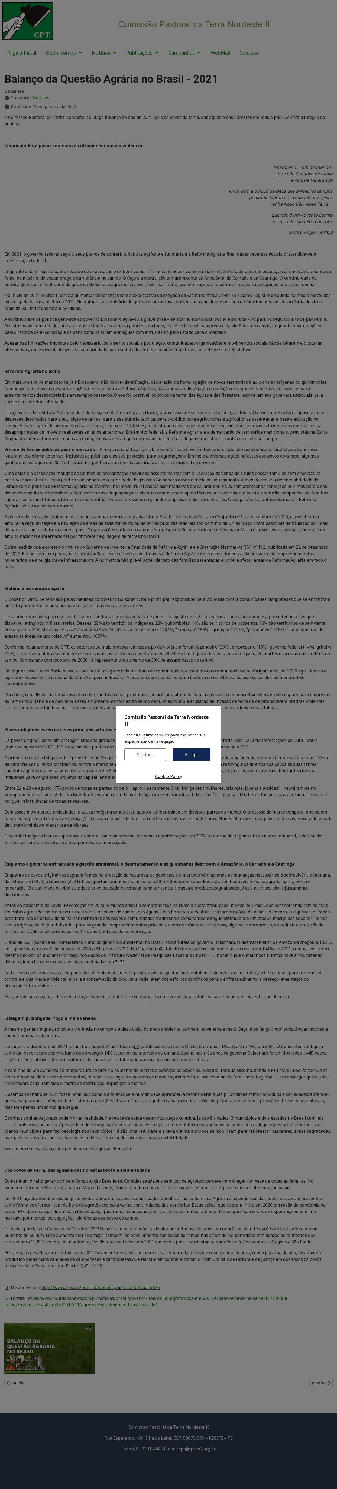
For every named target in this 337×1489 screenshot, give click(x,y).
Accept (191, 755)
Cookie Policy (168, 776)
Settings (145, 755)
